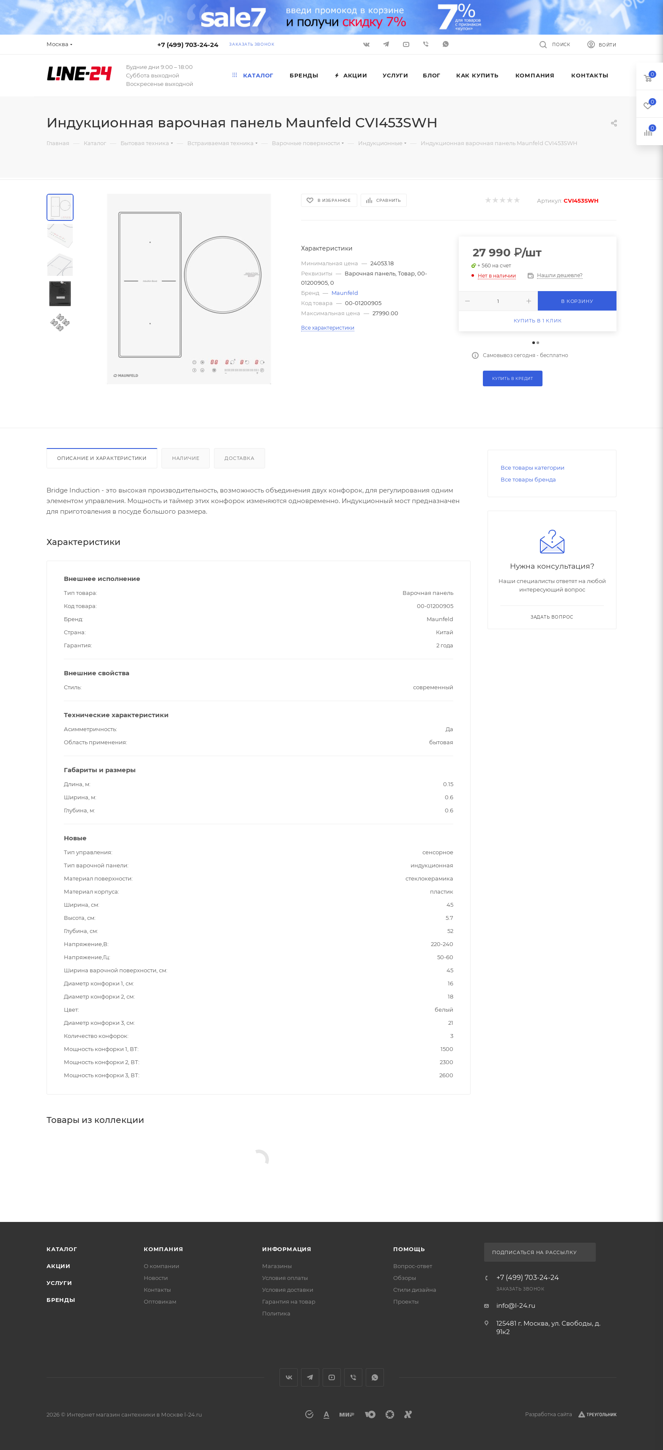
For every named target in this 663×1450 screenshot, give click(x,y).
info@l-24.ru (515, 1305)
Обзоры (404, 1277)
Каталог (62, 1249)
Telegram (310, 1377)
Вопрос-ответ (412, 1266)
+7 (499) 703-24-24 (187, 45)
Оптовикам (160, 1301)
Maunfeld (345, 292)
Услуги (59, 1282)
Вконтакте (288, 1377)
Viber (426, 44)
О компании (161, 1266)
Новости (156, 1277)
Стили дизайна (414, 1289)
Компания (163, 1249)
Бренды (61, 1299)
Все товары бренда (528, 479)
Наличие (186, 458)
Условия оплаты (285, 1277)
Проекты (406, 1301)
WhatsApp (445, 44)
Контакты (157, 1289)
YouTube (332, 1377)
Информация (287, 1249)
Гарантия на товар (288, 1301)
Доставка (239, 458)
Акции (59, 1266)
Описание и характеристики (102, 458)
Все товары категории (532, 467)
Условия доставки (287, 1289)
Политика (276, 1313)
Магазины (277, 1266)
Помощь (409, 1249)
